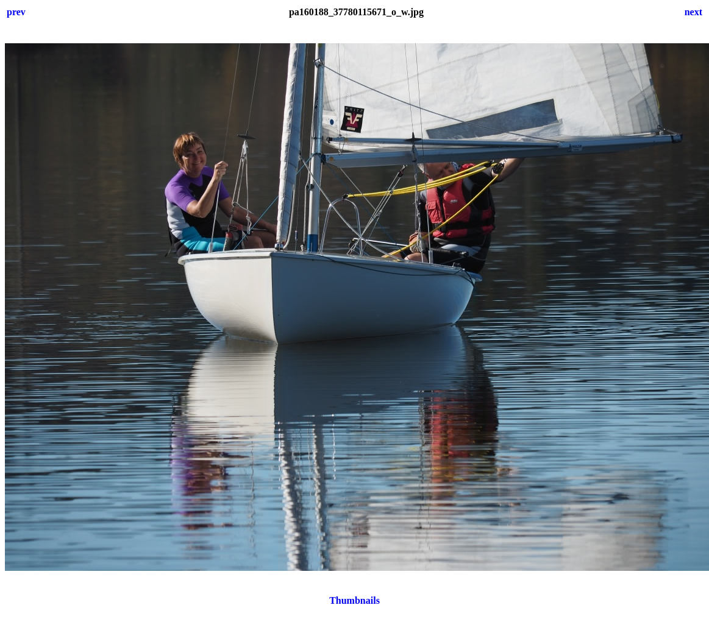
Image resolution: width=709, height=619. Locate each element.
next (693, 12)
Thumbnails (354, 600)
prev (16, 12)
